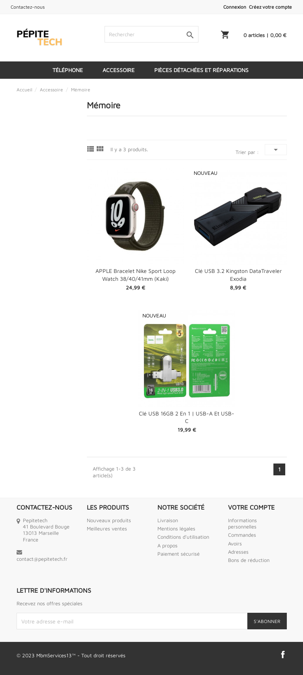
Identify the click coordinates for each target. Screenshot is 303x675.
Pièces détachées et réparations (201, 70)
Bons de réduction (248, 560)
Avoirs (235, 543)
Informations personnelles (242, 523)
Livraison (167, 520)
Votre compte (251, 507)
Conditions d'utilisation (183, 537)
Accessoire (119, 70)
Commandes (242, 535)
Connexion (234, 7)
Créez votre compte (270, 7)
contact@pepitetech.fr (42, 559)
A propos (167, 545)
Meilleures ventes (107, 528)
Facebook (283, 654)
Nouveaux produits (109, 520)
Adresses (238, 552)
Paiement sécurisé (178, 554)
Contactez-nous (28, 7)
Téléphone (67, 70)
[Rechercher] (151, 34)
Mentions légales (176, 528)
